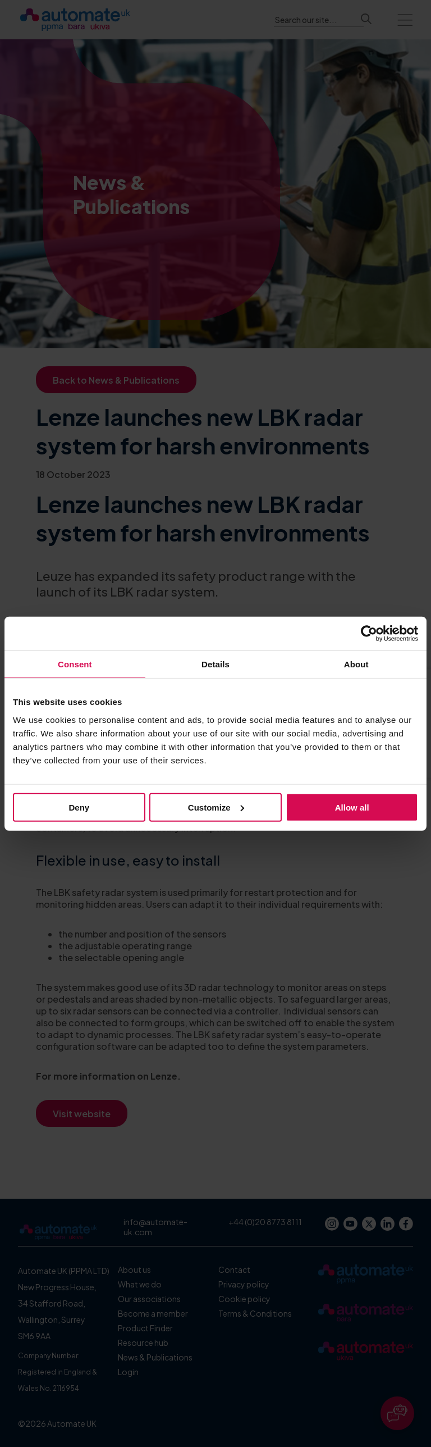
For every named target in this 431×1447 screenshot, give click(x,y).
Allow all (352, 807)
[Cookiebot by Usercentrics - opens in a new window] (369, 633)
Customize (216, 807)
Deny (78, 807)
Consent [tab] (75, 664)
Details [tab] (215, 664)
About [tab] (356, 664)
